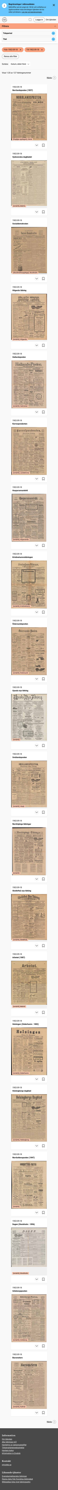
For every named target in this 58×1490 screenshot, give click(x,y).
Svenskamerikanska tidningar (14, 1476)
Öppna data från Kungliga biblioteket (17, 1479)
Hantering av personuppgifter (14, 1445)
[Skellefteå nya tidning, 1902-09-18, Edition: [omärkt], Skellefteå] (29, 913)
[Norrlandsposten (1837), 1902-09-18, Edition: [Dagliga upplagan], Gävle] (29, 112)
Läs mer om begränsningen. (32, 12)
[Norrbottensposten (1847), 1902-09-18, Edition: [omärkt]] (29, 1180)
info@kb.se (6, 1465)
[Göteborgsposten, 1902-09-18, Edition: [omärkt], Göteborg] (29, 1313)
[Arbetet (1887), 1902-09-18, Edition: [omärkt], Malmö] (29, 980)
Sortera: (5, 64)
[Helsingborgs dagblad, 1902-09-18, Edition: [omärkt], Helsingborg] (29, 1113)
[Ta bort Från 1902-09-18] (20, 49)
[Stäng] (54, 5)
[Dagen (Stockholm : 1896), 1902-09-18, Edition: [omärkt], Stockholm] (29, 1246)
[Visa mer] (36, 145)
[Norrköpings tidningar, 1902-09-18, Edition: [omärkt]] (29, 846)
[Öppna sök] (30, 19)
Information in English (11, 1453)
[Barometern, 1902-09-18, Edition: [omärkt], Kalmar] (29, 1380)
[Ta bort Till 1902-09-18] (42, 49)
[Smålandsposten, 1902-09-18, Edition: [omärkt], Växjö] (29, 780)
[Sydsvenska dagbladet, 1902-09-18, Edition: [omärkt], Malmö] (29, 179)
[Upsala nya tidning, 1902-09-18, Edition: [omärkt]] (29, 713)
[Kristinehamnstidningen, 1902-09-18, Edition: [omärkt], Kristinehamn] (29, 579)
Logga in (39, 20)
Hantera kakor (8, 1450)
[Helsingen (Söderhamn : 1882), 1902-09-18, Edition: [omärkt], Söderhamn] (29, 1046)
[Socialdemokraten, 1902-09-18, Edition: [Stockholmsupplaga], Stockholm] (29, 246)
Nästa (51, 77)
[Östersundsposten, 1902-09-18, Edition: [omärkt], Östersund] (29, 646)
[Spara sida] (43, 145)
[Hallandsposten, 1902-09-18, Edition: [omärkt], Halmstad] (29, 379)
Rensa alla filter (10, 56)
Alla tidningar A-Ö (9, 1442)
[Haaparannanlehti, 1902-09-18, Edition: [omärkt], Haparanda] (29, 513)
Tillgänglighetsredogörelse (13, 1448)
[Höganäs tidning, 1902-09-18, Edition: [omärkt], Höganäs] (29, 313)
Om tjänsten (51, 20)
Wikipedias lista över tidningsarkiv (16, 1482)
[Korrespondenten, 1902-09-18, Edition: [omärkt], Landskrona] (29, 446)
